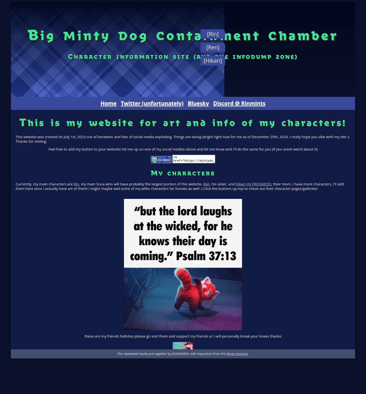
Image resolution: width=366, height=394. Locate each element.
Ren (206, 185)
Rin (76, 185)
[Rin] (213, 34)
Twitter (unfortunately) (152, 103)
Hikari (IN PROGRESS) (253, 185)
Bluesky (198, 103)
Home (108, 103)
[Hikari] (213, 60)
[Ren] (213, 47)
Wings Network (237, 355)
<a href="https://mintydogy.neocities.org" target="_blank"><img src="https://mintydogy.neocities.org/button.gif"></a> (194, 160)
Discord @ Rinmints (239, 103)
